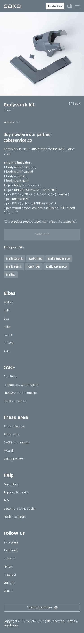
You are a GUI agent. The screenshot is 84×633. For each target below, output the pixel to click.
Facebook (11, 550)
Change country (42, 608)
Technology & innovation (21, 384)
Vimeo (8, 590)
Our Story (10, 376)
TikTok (8, 566)
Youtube (9, 582)
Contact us (55, 6)
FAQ (6, 500)
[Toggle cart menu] (69, 6)
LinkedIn (9, 558)
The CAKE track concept (20, 392)
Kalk (7, 310)
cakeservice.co (18, 140)
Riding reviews (14, 458)
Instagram (11, 542)
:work (8, 334)
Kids (7, 351)
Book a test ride (15, 400)
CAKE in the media (16, 442)
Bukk (7, 326)
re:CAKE (9, 342)
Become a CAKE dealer (20, 508)
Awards (9, 450)
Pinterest (10, 574)
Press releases (14, 426)
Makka (8, 302)
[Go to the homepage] (12, 6)
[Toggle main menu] (77, 6)
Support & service (16, 492)
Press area (11, 434)
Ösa (6, 318)
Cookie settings (15, 516)
